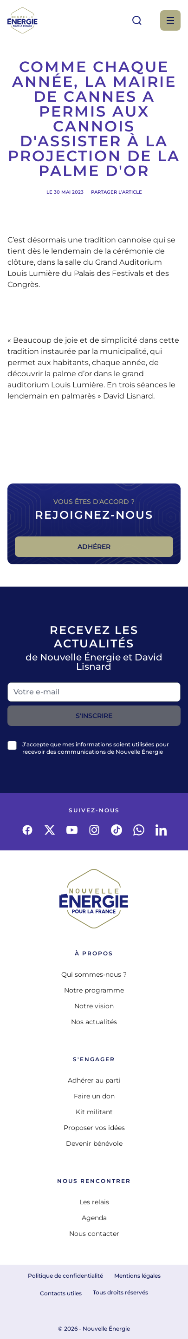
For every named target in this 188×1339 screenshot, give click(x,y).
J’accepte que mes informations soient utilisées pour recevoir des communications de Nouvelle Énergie (95, 748)
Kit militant (94, 1112)
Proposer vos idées (94, 1127)
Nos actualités (94, 1022)
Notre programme (94, 990)
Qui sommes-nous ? (94, 974)
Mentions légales (137, 1275)
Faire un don (94, 1096)
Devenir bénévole (94, 1143)
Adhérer (94, 546)
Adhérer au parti (94, 1080)
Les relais (94, 1202)
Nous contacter (94, 1233)
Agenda (94, 1218)
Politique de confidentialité (65, 1275)
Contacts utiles (61, 1293)
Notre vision (94, 1006)
